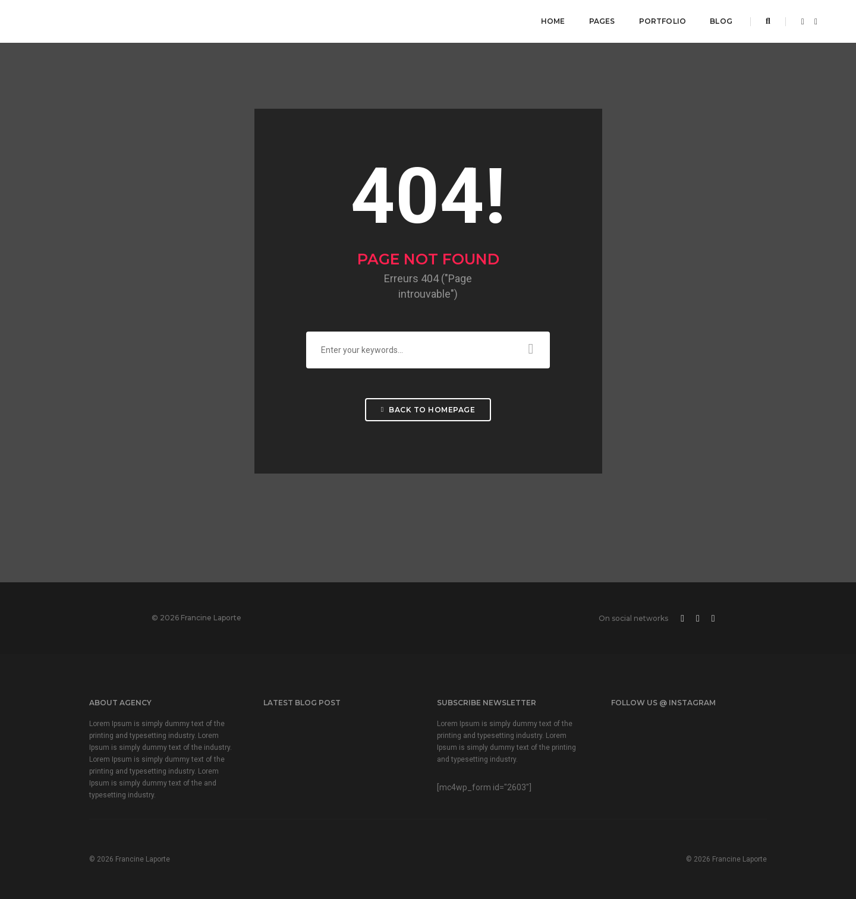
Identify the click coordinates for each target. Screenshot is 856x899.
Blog (721, 21)
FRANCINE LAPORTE (108, 20)
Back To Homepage (428, 409)
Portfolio (663, 21)
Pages (602, 21)
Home (553, 21)
